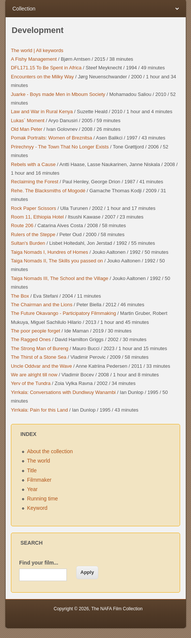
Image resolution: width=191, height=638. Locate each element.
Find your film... (38, 563)
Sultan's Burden (28, 243)
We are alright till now (34, 374)
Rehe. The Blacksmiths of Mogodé (48, 190)
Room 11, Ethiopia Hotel (37, 217)
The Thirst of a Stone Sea (38, 357)
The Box (20, 296)
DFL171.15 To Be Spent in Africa (46, 67)
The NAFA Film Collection (117, 608)
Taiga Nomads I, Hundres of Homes (49, 252)
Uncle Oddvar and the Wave (41, 366)
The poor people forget (35, 331)
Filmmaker (39, 480)
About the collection (50, 451)
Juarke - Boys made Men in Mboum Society (58, 94)
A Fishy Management (34, 59)
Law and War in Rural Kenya (42, 111)
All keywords (49, 50)
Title (32, 470)
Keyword (37, 508)
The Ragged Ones (31, 339)
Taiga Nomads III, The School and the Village (59, 278)
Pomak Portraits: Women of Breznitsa (51, 138)
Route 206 (22, 225)
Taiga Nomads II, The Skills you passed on (57, 261)
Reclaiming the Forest (34, 181)
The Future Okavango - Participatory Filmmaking (63, 313)
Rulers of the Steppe (33, 234)
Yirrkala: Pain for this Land (39, 410)
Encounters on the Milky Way (42, 76)
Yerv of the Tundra (31, 383)
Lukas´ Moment (28, 120)
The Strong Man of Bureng (39, 348)
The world (38, 461)
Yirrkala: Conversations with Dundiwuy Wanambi (63, 392)
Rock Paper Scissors (33, 208)
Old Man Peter (26, 129)
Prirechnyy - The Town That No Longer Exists (60, 147)
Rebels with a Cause (33, 164)
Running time (42, 499)
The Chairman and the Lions (41, 304)
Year (32, 489)
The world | (23, 50)
